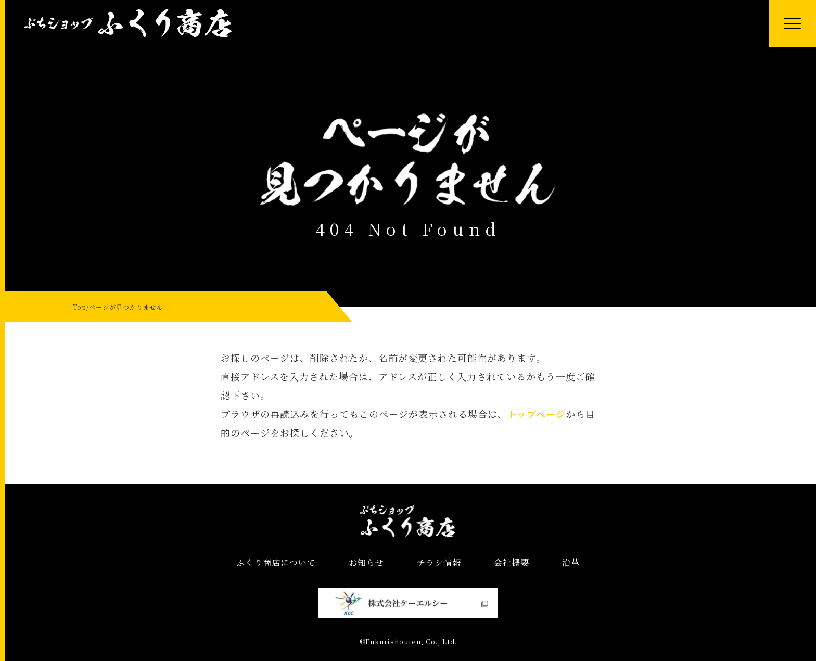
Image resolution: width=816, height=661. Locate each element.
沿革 (571, 562)
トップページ (536, 414)
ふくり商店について (276, 562)
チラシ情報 (439, 562)
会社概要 (511, 562)
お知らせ (366, 562)
